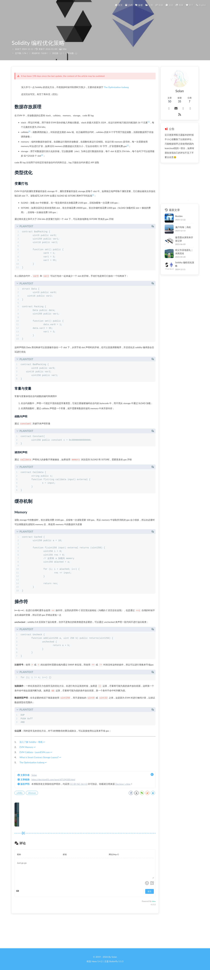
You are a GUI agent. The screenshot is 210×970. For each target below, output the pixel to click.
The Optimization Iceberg (119, 92)
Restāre (170, 209)
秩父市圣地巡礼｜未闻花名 (180, 242)
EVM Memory (30, 773)
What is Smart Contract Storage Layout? (42, 784)
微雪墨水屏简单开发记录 (179, 231)
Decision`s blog (126, 810)
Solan (38, 801)
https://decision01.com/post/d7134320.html (57, 806)
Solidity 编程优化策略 (177, 253)
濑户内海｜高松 (174, 220)
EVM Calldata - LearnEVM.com (38, 778)
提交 (137, 918)
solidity (23, 819)
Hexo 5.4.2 (97, 961)
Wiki (64, 52)
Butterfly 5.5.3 (116, 961)
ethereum (35, 819)
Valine (141, 928)
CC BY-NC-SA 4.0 (82, 810)
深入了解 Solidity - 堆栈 (34, 768)
